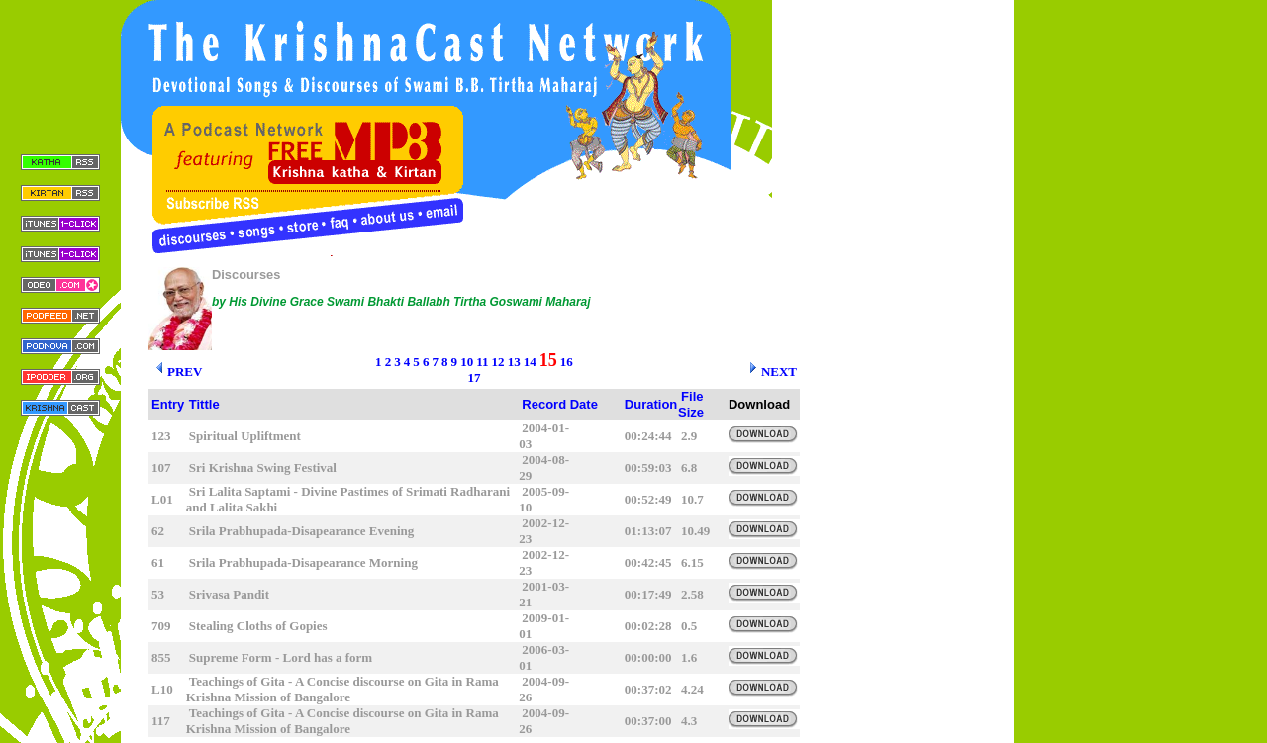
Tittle (204, 404)
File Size (691, 404)
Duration (651, 404)
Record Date (560, 404)
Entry (167, 404)
